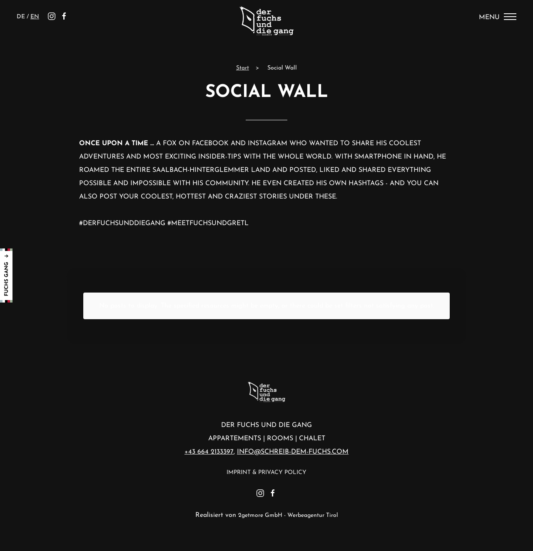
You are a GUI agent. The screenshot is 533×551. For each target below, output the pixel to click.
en (34, 17)
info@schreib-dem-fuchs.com (293, 452)
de (22, 17)
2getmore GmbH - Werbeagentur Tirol (288, 515)
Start (242, 68)
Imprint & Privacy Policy (266, 472)
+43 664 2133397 (209, 452)
